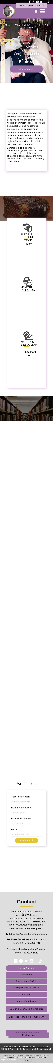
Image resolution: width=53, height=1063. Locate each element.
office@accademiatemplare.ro (30, 933)
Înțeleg (27, 1060)
